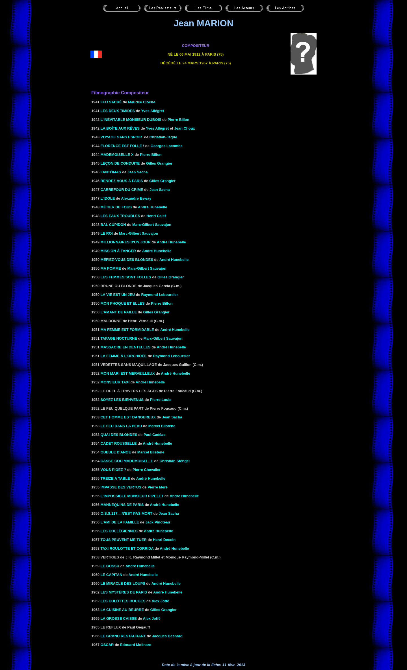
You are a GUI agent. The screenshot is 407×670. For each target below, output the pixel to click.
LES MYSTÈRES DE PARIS (124, 592)
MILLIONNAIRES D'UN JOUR (126, 242)
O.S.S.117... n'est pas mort (126, 513)
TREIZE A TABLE (115, 478)
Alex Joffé (160, 601)
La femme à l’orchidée (124, 356)
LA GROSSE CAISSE (119, 618)
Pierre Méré (158, 487)
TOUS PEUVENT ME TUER (124, 540)
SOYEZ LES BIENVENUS (122, 400)
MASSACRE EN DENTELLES (126, 347)
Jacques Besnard (167, 636)
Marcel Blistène (161, 426)
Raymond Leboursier (159, 295)
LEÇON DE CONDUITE (120, 163)
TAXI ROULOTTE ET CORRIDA (127, 548)
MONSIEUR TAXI (115, 382)
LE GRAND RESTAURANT (123, 636)
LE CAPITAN (111, 575)
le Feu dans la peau (121, 426)
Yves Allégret (152, 111)
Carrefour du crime (122, 189)
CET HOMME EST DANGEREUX (128, 417)
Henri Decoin (164, 540)
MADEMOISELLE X (117, 154)
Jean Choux (184, 128)
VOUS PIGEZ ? (113, 470)
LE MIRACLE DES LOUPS (123, 583)
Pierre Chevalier (147, 470)
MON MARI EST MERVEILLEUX (128, 373)
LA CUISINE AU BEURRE (122, 610)
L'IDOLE (108, 198)
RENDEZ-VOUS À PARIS (122, 181)
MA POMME (111, 268)
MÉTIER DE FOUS (116, 207)
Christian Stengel (174, 461)
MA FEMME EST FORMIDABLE (127, 330)
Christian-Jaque (163, 137)
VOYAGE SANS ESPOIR (121, 137)
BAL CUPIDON (113, 224)
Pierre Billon (178, 119)
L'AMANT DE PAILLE (119, 312)
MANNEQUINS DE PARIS (122, 505)
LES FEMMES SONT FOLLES (126, 277)
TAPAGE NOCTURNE (119, 338)
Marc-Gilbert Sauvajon (151, 224)
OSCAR (107, 645)
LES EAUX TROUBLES (120, 216)
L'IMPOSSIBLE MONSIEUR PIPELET (132, 496)
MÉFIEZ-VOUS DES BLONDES (127, 259)
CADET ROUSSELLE (119, 443)
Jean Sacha (137, 172)
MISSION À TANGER (118, 251)
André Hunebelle (152, 207)
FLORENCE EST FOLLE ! (122, 146)
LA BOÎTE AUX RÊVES (120, 128)
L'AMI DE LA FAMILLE (120, 522)
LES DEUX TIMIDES (118, 111)
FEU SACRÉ (111, 102)
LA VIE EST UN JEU (118, 295)
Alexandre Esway (136, 198)
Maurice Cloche (141, 102)
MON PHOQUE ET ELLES (123, 303)
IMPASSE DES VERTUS (121, 487)
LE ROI (107, 233)
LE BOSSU (110, 566)
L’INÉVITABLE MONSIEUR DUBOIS (131, 119)
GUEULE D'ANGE (116, 452)
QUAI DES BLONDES (119, 435)
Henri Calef (156, 216)
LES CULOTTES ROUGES (123, 601)
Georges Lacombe (167, 146)
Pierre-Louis (160, 400)
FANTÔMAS (111, 172)
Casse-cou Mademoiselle (127, 461)
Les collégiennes (119, 531)
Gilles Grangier (170, 277)
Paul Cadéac (154, 435)
